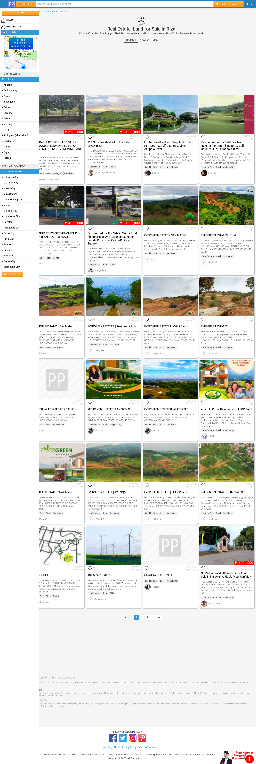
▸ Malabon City (9, 194)
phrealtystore (217, 597)
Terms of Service (56, 689)
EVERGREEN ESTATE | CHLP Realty (171, 484)
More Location (12, 274)
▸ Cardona (7, 113)
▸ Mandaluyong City (12, 199)
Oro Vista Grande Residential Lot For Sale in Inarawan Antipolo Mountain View (227, 567)
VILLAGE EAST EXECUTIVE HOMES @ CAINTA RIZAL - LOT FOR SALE (65, 231)
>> (164, 611)
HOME (7, 20)
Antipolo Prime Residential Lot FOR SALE (226, 402)
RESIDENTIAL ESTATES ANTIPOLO (117, 402)
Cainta (68, 254)
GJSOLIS (161, 171)
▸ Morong (7, 124)
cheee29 (107, 426)
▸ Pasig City (8, 238)
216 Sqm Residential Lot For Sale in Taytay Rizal (118, 142)
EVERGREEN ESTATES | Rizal (221, 231)
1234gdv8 (215, 258)
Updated (137, 40)
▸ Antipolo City (9, 90)
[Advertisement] (148, 69)
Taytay (121, 165)
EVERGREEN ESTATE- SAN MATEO (171, 231)
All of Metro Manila (12, 171)
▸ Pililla (5, 129)
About (117, 741)
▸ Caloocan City (10, 177)
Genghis (215, 171)
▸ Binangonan (9, 101)
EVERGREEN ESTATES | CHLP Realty (172, 320)
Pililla (121, 584)
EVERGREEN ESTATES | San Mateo (63, 320)
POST (20, 13)
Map (160, 40)
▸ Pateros (7, 244)
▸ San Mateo (8, 141)
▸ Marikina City (9, 210)
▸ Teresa (6, 158)
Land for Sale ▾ (26, 4)
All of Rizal (7, 79)
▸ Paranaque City (11, 227)
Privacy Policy (129, 741)
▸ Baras (6, 96)
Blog (109, 741)
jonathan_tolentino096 (59, 177)
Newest (149, 40)
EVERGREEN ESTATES (217, 320)
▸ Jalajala (7, 118)
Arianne (53, 423)
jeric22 (214, 431)
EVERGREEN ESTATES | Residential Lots (117, 320)
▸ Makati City (8, 188)
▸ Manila (6, 205)
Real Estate (47, 11)
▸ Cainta (6, 107)
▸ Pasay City (8, 233)
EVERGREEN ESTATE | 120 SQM (115, 484)
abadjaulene (109, 266)
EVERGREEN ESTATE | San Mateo (62, 484)
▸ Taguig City (8, 261)
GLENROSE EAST (53, 565)
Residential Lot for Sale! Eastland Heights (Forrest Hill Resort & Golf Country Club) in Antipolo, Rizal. (225, 144)
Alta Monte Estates (108, 565)
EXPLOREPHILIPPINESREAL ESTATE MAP (21, 43)
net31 (159, 258)
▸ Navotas (7, 222)
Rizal (60, 171)
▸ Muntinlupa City (11, 216)
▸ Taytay (6, 152)
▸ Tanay (6, 146)
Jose (51, 259)
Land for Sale (63, 11)
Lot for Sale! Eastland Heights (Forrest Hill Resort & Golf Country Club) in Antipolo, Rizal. (174, 144)
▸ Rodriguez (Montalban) (15, 135)
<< (130, 611)
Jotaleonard (216, 511)
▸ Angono (7, 85)
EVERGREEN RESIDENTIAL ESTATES (172, 402)
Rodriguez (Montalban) (75, 171)
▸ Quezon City (9, 250)
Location (221, 4)
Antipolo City (178, 165)
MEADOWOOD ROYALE (164, 565)
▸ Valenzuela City (11, 267)
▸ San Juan (8, 255)
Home (102, 741)
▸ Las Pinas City (10, 182)
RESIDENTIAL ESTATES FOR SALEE (63, 402)
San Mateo (177, 252)
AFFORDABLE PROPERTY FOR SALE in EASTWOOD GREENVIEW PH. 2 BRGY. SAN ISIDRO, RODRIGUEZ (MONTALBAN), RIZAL (65, 145)
